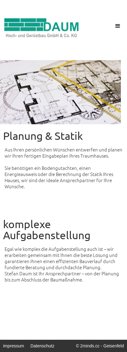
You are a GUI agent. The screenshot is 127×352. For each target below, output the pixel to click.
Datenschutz (42, 345)
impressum (13, 345)
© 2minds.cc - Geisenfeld (100, 345)
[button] (118, 26)
